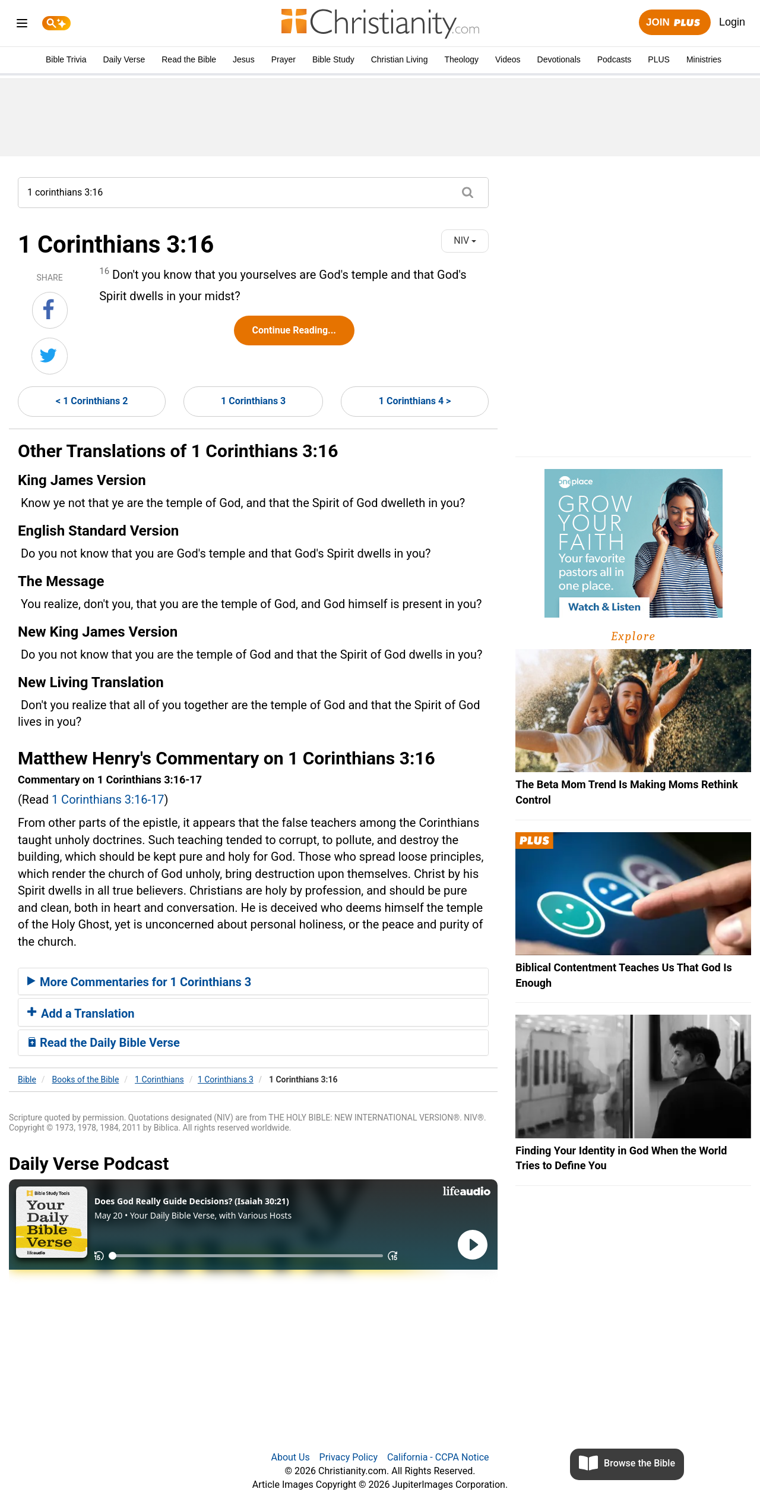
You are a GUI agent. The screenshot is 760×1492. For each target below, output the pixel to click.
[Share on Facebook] (50, 310)
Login (732, 22)
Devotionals (559, 59)
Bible (27, 1079)
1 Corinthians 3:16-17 (108, 799)
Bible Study (333, 59)
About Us (290, 1457)
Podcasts (614, 59)
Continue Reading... (294, 330)
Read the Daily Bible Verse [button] (103, 1042)
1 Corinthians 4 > (415, 401)
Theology (461, 59)
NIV (465, 240)
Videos (508, 59)
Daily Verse (124, 59)
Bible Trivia (66, 59)
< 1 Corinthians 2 (92, 401)
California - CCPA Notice (438, 1457)
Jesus (244, 59)
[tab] (253, 981)
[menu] (22, 25)
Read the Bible (189, 59)
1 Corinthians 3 (253, 401)
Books (85, 1079)
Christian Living (399, 59)
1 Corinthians (159, 1079)
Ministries (703, 59)
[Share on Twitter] (49, 356)
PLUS (659, 59)
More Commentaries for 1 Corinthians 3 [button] (139, 982)
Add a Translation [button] (81, 1013)
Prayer (283, 59)
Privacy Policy (348, 1457)
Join (674, 22)
